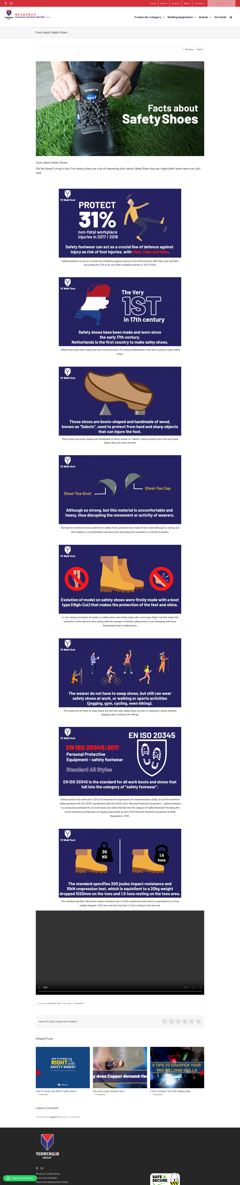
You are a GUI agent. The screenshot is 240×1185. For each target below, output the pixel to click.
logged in (54, 1116)
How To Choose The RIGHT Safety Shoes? (56, 1091)
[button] (231, 17)
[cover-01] (120, 108)
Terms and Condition (46, 1177)
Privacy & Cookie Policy (48, 1173)
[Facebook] (37, 1168)
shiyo (70, 1003)
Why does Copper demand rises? (109, 1091)
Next (199, 49)
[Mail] (42, 1168)
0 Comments (79, 1003)
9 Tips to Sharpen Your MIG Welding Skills (170, 1091)
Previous (189, 49)
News (59, 1003)
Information (51, 1003)
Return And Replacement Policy (52, 1181)
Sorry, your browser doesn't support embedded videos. (120, 953)
